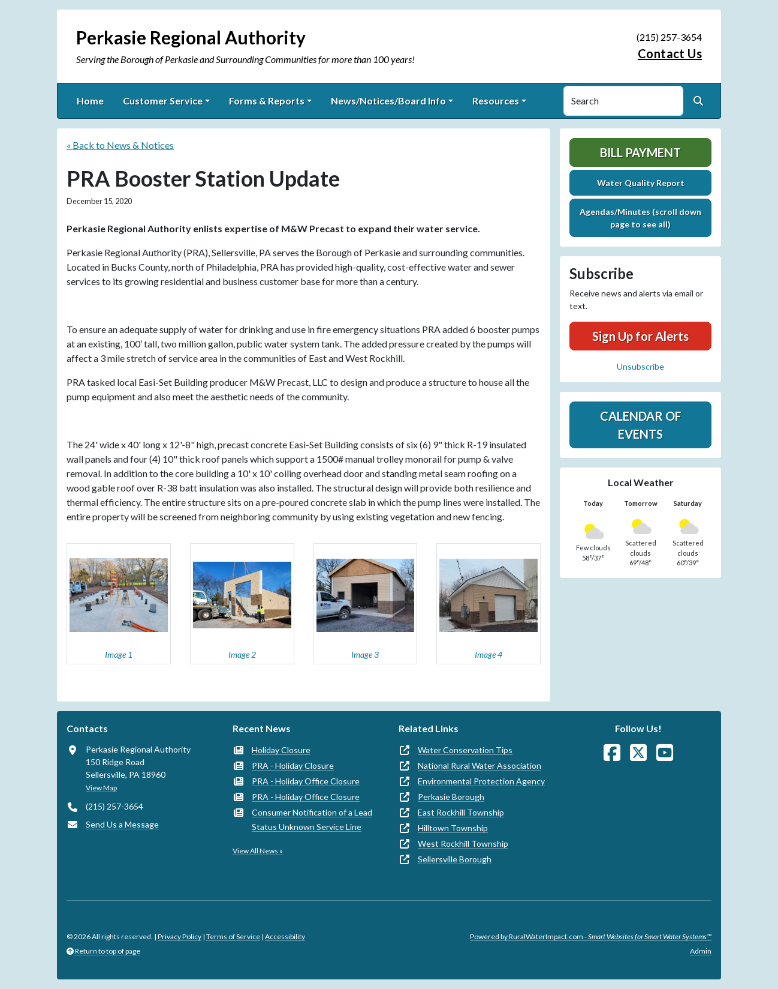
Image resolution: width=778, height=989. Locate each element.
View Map (101, 787)
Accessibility (285, 936)
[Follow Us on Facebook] (612, 753)
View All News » (258, 850)
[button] (119, 603)
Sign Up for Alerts (640, 336)
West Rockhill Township (463, 843)
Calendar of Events (640, 425)
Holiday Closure (281, 750)
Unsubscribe (640, 366)
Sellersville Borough (454, 859)
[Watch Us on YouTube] (664, 753)
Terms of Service (233, 936)
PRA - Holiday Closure (293, 765)
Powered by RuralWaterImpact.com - (590, 936)
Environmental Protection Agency (481, 781)
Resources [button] (495, 100)
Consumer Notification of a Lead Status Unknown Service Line (312, 819)
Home (90, 100)
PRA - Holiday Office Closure (306, 781)
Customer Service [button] (163, 100)
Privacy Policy (179, 936)
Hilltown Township (453, 828)
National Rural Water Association (479, 765)
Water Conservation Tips (465, 750)
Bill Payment (640, 152)
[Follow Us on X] (638, 753)
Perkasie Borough (451, 797)
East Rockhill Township (461, 812)
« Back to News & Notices (120, 145)
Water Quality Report (640, 183)
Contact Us (670, 53)
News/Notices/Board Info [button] (388, 100)
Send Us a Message (122, 824)
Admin (700, 950)
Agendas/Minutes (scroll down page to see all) (640, 217)
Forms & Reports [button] (266, 100)
